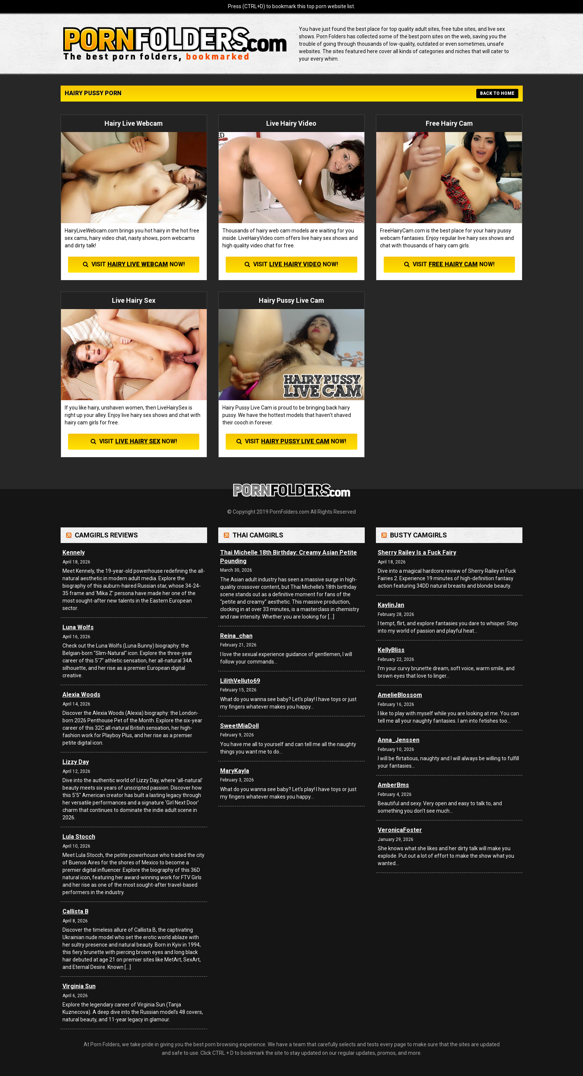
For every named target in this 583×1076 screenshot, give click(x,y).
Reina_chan (236, 635)
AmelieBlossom (400, 694)
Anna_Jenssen (398, 739)
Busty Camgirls (418, 535)
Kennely (73, 552)
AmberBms (393, 784)
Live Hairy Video (295, 264)
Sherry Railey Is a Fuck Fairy (417, 552)
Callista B (75, 911)
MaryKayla (234, 770)
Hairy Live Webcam (137, 264)
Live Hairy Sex (137, 441)
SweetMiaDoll (239, 725)
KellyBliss (391, 649)
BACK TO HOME (497, 93)
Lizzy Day (75, 761)
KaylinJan (391, 604)
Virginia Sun (79, 986)
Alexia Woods (81, 694)
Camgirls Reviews (106, 535)
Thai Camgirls (257, 535)
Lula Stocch (78, 836)
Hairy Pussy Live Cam (295, 441)
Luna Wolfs (78, 627)
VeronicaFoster (400, 830)
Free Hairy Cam (453, 264)
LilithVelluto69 (240, 680)
